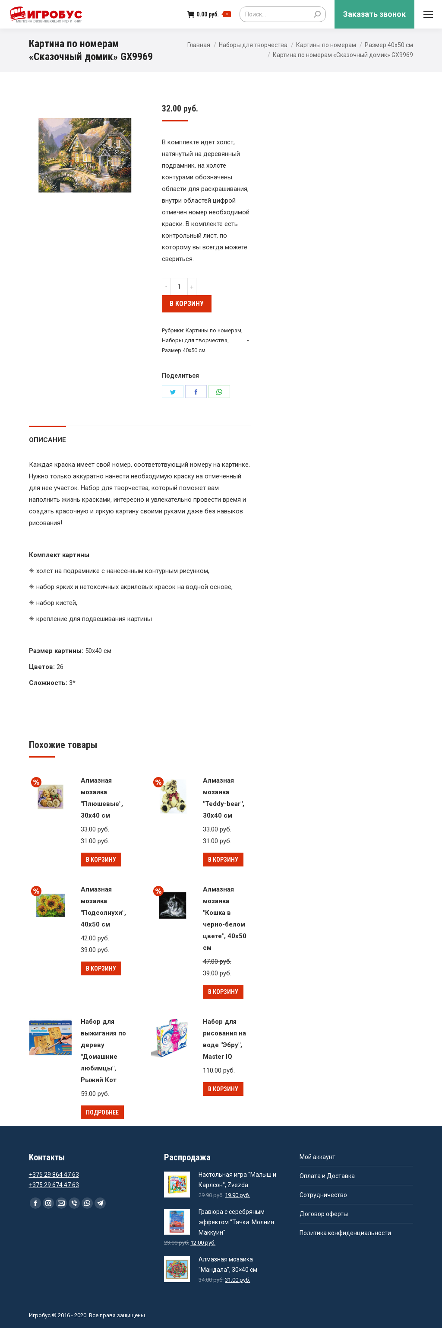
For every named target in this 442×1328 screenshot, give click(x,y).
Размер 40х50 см (389, 44)
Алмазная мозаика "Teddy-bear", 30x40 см (223, 798)
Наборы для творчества (253, 44)
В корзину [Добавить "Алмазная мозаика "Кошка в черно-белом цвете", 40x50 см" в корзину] (223, 991)
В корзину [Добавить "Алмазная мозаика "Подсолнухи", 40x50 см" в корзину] (101, 968)
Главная (198, 44)
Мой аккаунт (317, 1156)
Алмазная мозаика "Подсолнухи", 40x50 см (103, 906)
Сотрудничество (323, 1194)
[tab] (47, 436)
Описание (47, 440)
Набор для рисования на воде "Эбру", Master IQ (224, 1039)
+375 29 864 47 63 (54, 1174)
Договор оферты (324, 1213)
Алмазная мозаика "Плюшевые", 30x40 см (102, 798)
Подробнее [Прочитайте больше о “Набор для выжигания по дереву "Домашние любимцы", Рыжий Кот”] (102, 1112)
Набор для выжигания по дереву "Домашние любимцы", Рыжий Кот (103, 1051)
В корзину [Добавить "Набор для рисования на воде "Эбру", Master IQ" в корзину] (223, 1089)
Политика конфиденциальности (345, 1232)
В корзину (187, 303)
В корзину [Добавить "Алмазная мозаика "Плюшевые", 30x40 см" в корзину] (101, 859)
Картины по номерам (326, 44)
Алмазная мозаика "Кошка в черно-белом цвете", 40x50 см (224, 918)
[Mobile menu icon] (428, 14)
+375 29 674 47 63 (54, 1185)
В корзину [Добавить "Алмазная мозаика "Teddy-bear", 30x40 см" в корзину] (223, 859)
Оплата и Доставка (327, 1175)
